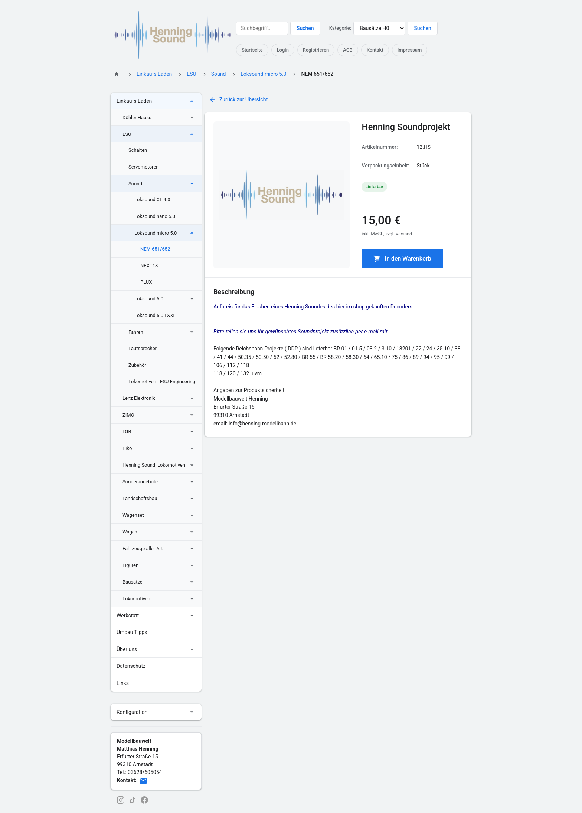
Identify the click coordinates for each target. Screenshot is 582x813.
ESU (191, 74)
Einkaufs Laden (154, 74)
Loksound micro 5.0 (263, 74)
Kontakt (375, 50)
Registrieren (316, 50)
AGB (348, 50)
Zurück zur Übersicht (238, 100)
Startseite (252, 50)
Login (283, 50)
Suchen (305, 28)
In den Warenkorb (402, 258)
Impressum (410, 50)
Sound (218, 74)
